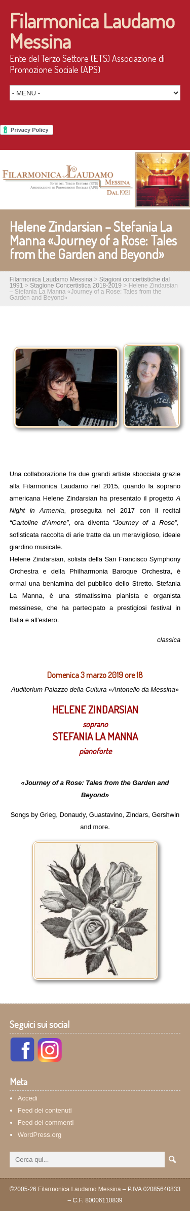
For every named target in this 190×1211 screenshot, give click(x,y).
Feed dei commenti (46, 1122)
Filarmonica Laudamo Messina (92, 30)
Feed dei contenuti (45, 1110)
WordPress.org (39, 1134)
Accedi (27, 1098)
